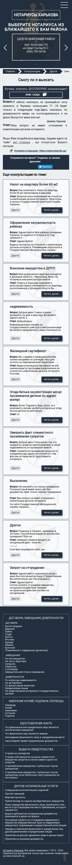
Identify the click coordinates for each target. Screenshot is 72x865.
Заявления (11, 710)
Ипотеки (9, 639)
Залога (9, 637)
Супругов (10, 664)
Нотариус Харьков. (13, 850)
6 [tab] (45, 60)
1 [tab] (16, 60)
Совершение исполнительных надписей (26, 790)
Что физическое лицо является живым (26, 733)
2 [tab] (22, 60)
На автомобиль (13, 683)
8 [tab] (56, 60)
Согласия (10, 713)
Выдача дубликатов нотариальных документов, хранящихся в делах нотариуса (31, 815)
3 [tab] (27, 60)
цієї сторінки (21, 142)
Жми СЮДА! (36, 94)
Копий (8, 707)
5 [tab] (39, 60)
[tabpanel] (36, 47)
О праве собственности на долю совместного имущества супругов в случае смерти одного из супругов (31, 760)
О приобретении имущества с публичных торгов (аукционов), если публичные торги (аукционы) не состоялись (32, 775)
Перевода (10, 705)
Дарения (10, 629)
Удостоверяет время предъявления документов (31, 741)
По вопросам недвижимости (20, 680)
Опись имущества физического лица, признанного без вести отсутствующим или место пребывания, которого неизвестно (35, 807)
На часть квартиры (15, 661)
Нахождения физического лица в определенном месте (35, 737)
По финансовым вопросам (19, 685)
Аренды (9, 642)
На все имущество (15, 658)
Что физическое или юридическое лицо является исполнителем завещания (32, 728)
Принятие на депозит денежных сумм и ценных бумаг (34, 835)
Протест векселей (14, 793)
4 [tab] (33, 60)
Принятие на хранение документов (24, 839)
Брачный (10, 647)
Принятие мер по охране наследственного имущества (34, 801)
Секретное (10, 666)
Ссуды (8, 634)
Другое (15, 210)
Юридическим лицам (16, 688)
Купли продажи (13, 626)
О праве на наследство (17, 753)
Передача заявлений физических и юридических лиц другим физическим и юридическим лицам (34, 830)
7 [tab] (50, 60)
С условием (11, 669)
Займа (8, 631)
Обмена (9, 645)
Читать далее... (52, 210)
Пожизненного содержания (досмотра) (26, 650)
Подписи (10, 716)
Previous (6, 47)
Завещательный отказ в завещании (24, 672)
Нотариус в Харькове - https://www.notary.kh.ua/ (40, 151)
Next (67, 47)
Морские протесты (15, 797)
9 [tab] (36, 64)
